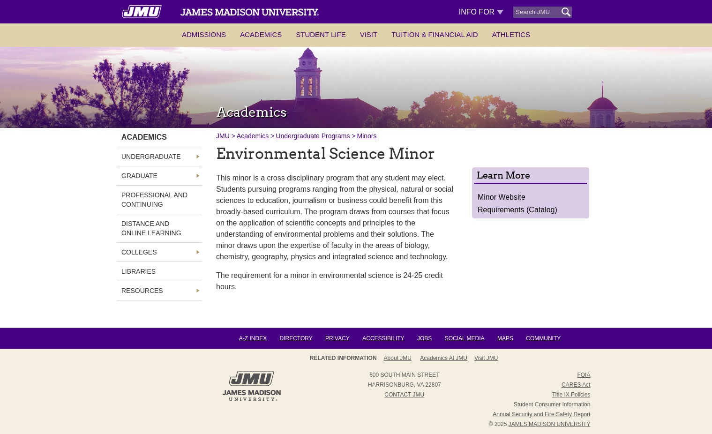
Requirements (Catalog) (517, 210)
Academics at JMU (443, 358)
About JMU (398, 358)
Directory (295, 338)
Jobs (424, 338)
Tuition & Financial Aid (434, 34)
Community (543, 338)
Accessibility (383, 338)
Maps (505, 338)
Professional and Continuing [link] (154, 199)
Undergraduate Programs (313, 136)
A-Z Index (253, 338)
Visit (369, 34)
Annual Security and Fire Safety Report (541, 414)
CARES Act (576, 385)
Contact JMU (404, 394)
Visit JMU (486, 358)
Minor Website (501, 197)
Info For (481, 12)
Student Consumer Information (552, 404)
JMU (223, 136)
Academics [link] (144, 137)
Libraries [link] (138, 271)
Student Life (320, 34)
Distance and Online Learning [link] (151, 228)
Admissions (204, 34)
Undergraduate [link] (151, 156)
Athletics (511, 34)
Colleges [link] (139, 252)
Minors (366, 136)
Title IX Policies (571, 394)
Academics (261, 34)
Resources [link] (142, 290)
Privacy (337, 338)
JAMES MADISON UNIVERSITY (550, 424)
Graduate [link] (139, 176)
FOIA (583, 375)
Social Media (465, 338)
